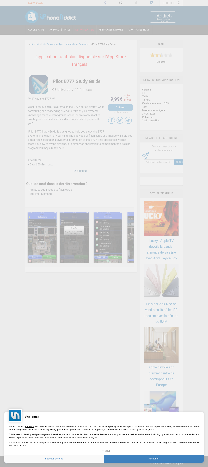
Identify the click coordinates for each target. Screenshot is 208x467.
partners (29, 426)
